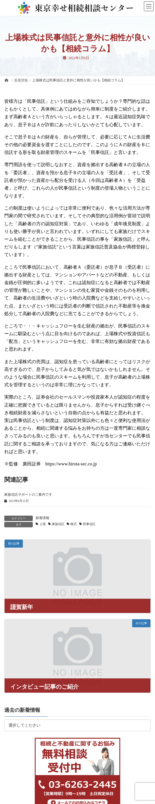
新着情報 (42, 518)
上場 (42, 524)
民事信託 (89, 524)
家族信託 (58, 524)
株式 (73, 524)
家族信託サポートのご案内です (28, 495)
